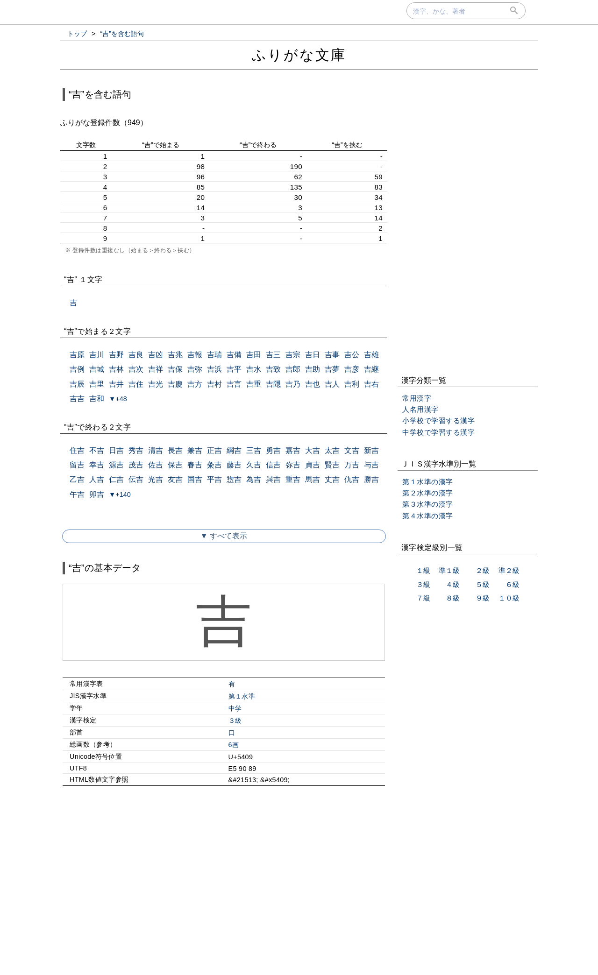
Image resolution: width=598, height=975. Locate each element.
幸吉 (96, 465)
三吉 (253, 450)
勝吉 (371, 479)
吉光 (155, 384)
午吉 (77, 494)
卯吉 (96, 494)
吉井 (116, 384)
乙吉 (77, 479)
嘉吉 (292, 450)
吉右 (371, 384)
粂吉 (214, 465)
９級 (483, 598)
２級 (483, 570)
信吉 (273, 465)
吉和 (96, 399)
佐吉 (155, 465)
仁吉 (116, 479)
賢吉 (332, 465)
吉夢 (332, 369)
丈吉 (332, 479)
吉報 (194, 355)
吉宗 (292, 355)
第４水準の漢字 (427, 516)
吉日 (312, 355)
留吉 (77, 465)
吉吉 (77, 399)
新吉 (371, 450)
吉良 (135, 355)
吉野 (116, 355)
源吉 (116, 465)
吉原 (77, 355)
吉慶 (175, 384)
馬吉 (312, 479)
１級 (423, 570)
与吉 (371, 465)
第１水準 (241, 696)
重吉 (292, 479)
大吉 (312, 450)
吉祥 (155, 369)
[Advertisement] (223, 873)
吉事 (332, 355)
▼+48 (118, 399)
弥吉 (292, 465)
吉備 (234, 355)
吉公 (351, 355)
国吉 (194, 479)
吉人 (332, 384)
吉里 (96, 384)
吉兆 (175, 355)
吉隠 (273, 384)
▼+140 (120, 494)
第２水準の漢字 (427, 493)
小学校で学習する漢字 (438, 420)
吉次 (135, 369)
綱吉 (234, 450)
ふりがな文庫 (299, 55)
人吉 (96, 479)
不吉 (96, 450)
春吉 (194, 465)
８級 (453, 598)
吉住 (135, 384)
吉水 (253, 369)
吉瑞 (214, 355)
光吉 (155, 479)
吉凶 (155, 355)
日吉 (116, 450)
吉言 (234, 384)
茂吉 (135, 465)
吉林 (116, 369)
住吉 (77, 450)
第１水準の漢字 (427, 482)
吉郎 (292, 369)
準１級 (449, 570)
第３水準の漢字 (427, 504)
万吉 (351, 465)
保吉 (175, 465)
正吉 (214, 450)
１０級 (509, 598)
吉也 (312, 384)
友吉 (175, 479)
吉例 (77, 369)
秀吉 (135, 450)
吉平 (234, 369)
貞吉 (312, 465)
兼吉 (194, 450)
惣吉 (234, 479)
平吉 (214, 479)
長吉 (175, 450)
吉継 (371, 369)
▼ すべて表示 (223, 536)
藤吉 (234, 465)
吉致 (273, 369)
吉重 (253, 384)
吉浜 (214, 369)
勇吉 (273, 450)
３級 (235, 720)
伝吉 (135, 479)
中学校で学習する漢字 (438, 432)
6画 (233, 745)
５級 (483, 584)
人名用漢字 (420, 409)
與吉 (273, 479)
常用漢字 (416, 398)
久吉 (253, 465)
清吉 (155, 450)
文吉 (351, 450)
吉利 (351, 384)
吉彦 (351, 369)
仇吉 (351, 479)
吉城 (96, 369)
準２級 (509, 570)
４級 (453, 584)
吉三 (273, 355)
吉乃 (292, 384)
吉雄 (371, 355)
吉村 (214, 384)
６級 (512, 584)
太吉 (332, 450)
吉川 (96, 355)
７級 (423, 598)
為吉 (253, 479)
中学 (235, 708)
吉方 (194, 384)
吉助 (312, 369)
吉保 (175, 369)
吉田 (253, 355)
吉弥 (194, 369)
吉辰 (77, 384)
